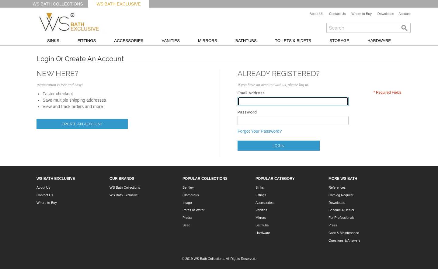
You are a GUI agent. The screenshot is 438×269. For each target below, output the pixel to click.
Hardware (379, 40)
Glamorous (190, 195)
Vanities (171, 40)
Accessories (128, 40)
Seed (186, 225)
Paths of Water (193, 210)
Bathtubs (246, 40)
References (337, 187)
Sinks (53, 40)
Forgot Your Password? (260, 131)
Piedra (187, 217)
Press (332, 225)
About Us (316, 14)
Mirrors (207, 40)
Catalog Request (340, 195)
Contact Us (337, 14)
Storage (339, 40)
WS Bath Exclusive (118, 4)
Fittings (87, 40)
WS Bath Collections (58, 4)
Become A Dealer (341, 210)
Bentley (188, 187)
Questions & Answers (344, 240)
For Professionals (341, 217)
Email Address (251, 93)
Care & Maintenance (343, 233)
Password (247, 112)
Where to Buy (361, 14)
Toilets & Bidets (293, 40)
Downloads (385, 14)
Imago (187, 202)
